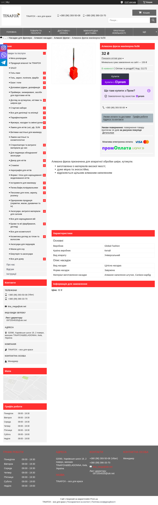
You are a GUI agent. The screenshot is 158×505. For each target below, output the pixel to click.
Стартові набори (18, 108)
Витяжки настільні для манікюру (26, 132)
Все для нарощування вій (22, 219)
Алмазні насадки (43, 38)
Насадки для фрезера (20, 38)
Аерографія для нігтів (20, 170)
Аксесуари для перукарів (22, 244)
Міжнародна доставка (91, 31)
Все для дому (17, 259)
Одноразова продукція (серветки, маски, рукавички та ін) (25, 203)
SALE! (13, 68)
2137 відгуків (130, 2)
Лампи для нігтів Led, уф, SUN (25, 127)
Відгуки (10, 269)
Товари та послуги (36, 31)
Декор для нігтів (18, 160)
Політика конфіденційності (104, 502)
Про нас (10, 264)
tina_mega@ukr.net (17, 306)
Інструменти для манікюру (23, 183)
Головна (11, 32)
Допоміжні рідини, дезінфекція (25, 87)
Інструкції (11, 274)
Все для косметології (20, 231)
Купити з (115, 82)
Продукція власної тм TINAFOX (25, 63)
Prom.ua (94, 499)
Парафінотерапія (18, 117)
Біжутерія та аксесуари (21, 254)
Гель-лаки (15, 73)
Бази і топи (15, 82)
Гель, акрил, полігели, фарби (24, 78)
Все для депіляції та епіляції (24, 113)
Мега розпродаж (18, 58)
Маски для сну (17, 249)
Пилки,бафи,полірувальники (24, 187)
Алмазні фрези (62, 38)
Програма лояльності (119, 31)
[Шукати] (153, 20)
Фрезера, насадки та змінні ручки (26, 122)
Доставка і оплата (64, 31)
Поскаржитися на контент (78, 502)
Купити (115, 76)
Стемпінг (14, 165)
